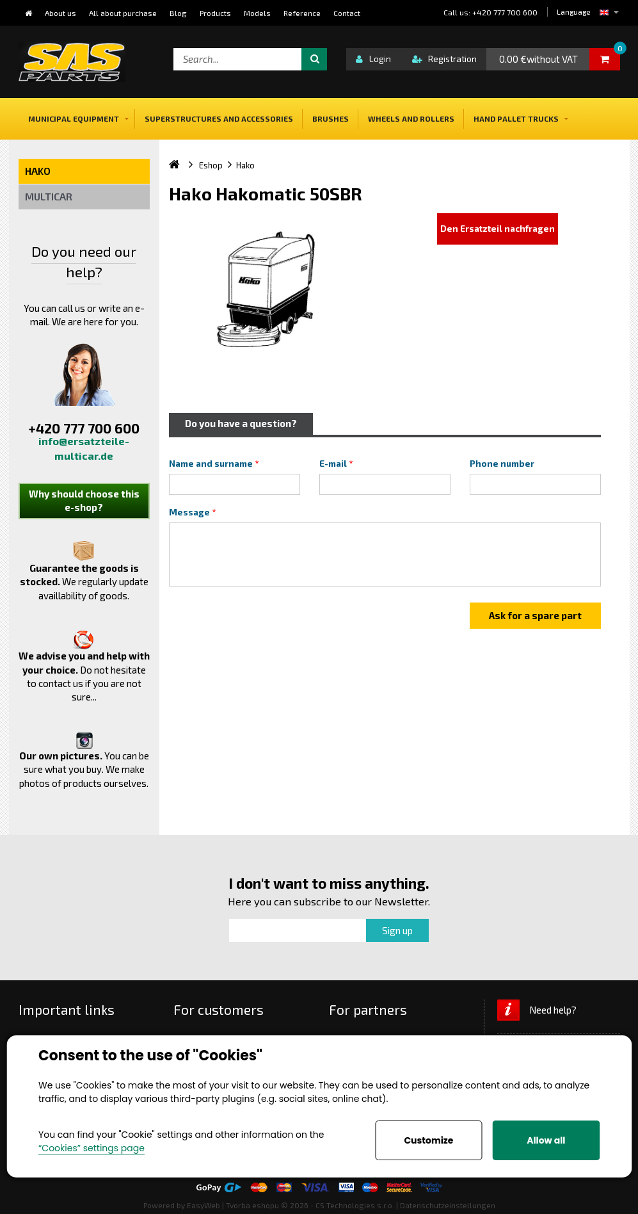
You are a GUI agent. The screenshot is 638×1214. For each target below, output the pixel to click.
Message (189, 512)
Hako (38, 171)
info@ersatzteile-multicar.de (83, 448)
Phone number (502, 463)
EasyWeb (203, 1205)
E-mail (333, 463)
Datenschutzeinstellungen (447, 1205)
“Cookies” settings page (91, 1148)
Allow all (546, 1140)
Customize (428, 1140)
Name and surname (211, 463)
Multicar (48, 196)
